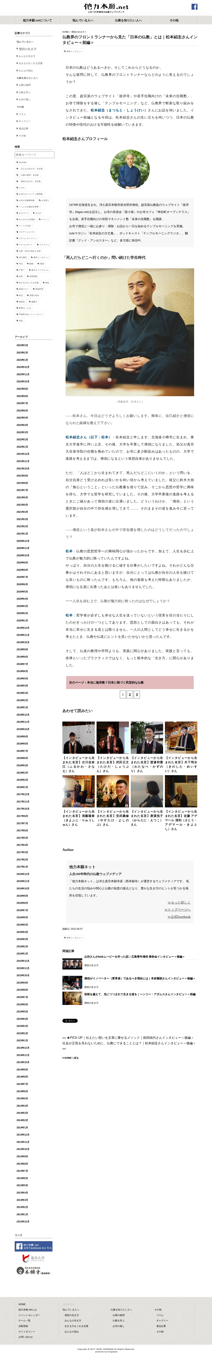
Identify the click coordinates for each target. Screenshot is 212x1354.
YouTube (23, 162)
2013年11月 (23, 1142)
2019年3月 (22, 693)
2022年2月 (22, 439)
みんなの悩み (26, 70)
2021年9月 (22, 475)
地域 (42, 264)
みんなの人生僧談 (27, 219)
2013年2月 (22, 1207)
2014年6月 (22, 1091)
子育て (22, 270)
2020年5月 (22, 591)
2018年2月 (22, 780)
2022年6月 (22, 410)
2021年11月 (23, 461)
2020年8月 (22, 570)
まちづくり (24, 213)
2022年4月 (22, 425)
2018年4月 (22, 765)
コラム (22, 114)
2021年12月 (23, 454)
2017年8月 (22, 816)
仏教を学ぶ (25, 92)
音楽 (21, 321)
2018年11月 (23, 722)
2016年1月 (22, 953)
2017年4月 (22, 845)
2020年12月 (23, 541)
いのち (22, 188)
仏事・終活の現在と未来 (30, 251)
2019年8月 (22, 656)
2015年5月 (22, 1011)
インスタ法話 (25, 226)
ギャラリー (25, 121)
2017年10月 (23, 808)
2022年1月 (22, 446)
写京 (21, 264)
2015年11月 (23, 968)
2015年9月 (22, 982)
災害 (21, 276)
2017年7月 (22, 823)
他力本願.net (106, 8)
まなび (38, 213)
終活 (21, 295)
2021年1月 (22, 533)
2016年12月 (23, 874)
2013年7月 (22, 1171)
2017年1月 (22, 866)
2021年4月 (22, 512)
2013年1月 (22, 1214)
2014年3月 (22, 1113)
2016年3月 (22, 939)
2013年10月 (23, 1149)
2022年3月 (22, 432)
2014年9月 (22, 1069)
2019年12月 (23, 628)
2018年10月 (23, 729)
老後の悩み (34, 295)
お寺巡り (45, 200)
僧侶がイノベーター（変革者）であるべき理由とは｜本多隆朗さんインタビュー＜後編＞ (140, 978)
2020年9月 (22, 562)
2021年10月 (23, 468)
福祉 (47, 283)
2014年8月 (22, 1076)
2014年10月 (23, 1062)
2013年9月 (22, 1156)
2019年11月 (23, 635)
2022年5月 (22, 417)
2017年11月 (23, 801)
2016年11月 (23, 881)
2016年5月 (22, 924)
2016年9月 (22, 895)
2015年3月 (22, 1026)
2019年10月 (23, 642)
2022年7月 (22, 403)
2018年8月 (22, 743)
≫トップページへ (178, 909)
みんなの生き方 (27, 56)
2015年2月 (22, 1033)
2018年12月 (23, 714)
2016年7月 (22, 910)
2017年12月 (23, 794)
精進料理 (39, 289)
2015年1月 (22, 1040)
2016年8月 (22, 903)
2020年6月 (22, 584)
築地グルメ (24, 289)
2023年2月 (22, 352)
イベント (45, 219)
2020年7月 (22, 577)
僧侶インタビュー (74, 51)
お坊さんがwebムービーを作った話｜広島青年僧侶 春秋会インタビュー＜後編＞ (134, 956)
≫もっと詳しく (179, 902)
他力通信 (23, 257)
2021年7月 (22, 490)
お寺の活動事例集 (27, 200)
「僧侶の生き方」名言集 (30, 181)
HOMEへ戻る (71, 1058)
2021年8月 (22, 483)
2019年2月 (22, 700)
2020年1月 (22, 620)
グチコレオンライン (28, 238)
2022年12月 (23, 367)
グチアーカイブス (27, 232)
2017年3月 (22, 852)
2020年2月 (22, 613)
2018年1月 (22, 787)
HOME (65, 32)
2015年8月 (22, 989)
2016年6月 (22, 917)
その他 (22, 135)
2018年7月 (22, 751)
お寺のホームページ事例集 (31, 194)
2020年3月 (22, 606)
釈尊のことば (25, 308)
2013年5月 (22, 1185)
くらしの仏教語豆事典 (29, 207)
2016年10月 (23, 888)
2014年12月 (23, 1047)
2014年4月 (22, 1105)
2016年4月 (22, 932)
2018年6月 (22, 758)
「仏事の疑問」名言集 (29, 175)
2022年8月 (22, 396)
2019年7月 (22, 664)
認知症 (22, 302)
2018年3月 (22, 772)
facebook (194, 7)
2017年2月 (22, 859)
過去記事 (23, 128)
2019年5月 (22, 678)
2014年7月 (22, 1084)
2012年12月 (23, 1221)
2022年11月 (23, 374)
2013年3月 (22, 1200)
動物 (31, 264)
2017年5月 (22, 838)
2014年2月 (22, 1120)
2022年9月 (22, 388)
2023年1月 (22, 360)
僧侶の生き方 (77, 32)
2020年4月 (22, 598)
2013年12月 (23, 1134)
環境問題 (33, 276)
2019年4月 (22, 685)
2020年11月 (23, 548)
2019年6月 (22, 671)
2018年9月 (22, 736)
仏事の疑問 (25, 85)
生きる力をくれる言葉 (31, 63)
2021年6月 (22, 497)
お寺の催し (25, 99)
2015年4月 (22, 1019)
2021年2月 (22, 526)
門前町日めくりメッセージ (31, 314)
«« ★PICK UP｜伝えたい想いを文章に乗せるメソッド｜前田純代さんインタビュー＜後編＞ (128, 1037)
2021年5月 (22, 504)
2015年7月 (22, 997)
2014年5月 (22, 1098)
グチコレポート (26, 245)
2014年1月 (22, 1127)
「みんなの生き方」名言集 (31, 169)
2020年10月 (23, 555)
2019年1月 (22, 707)
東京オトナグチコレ (40, 270)
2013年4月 (22, 1192)
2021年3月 (22, 519)
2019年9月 (22, 649)
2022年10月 (23, 381)
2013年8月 (22, 1163)
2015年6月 (22, 1004)
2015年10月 (23, 975)
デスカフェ (44, 245)
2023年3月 (22, 345)
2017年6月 (22, 830)
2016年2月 (22, 946)
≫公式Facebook (179, 916)
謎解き (34, 302)
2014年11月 (23, 1055)
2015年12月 (23, 961)
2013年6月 (22, 1178)
